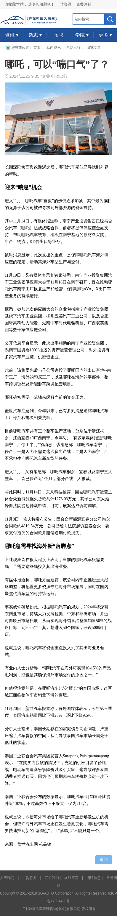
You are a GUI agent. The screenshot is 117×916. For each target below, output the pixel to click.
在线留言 (71, 878)
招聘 (58, 35)
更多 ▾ (105, 35)
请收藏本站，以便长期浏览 (27, 4)
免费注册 (84, 4)
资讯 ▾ (11, 35)
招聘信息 (93, 878)
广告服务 (29, 878)
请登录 (66, 4)
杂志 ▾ (34, 35)
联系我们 (52, 878)
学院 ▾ (81, 35)
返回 (104, 859)
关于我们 (7, 878)
